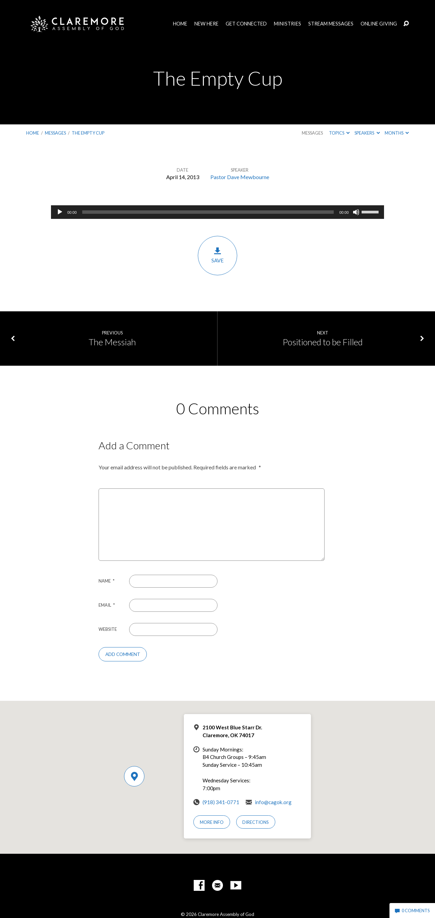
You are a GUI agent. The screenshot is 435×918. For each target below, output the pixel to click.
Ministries (287, 23)
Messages (55, 133)
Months (397, 133)
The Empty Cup (88, 133)
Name (107, 581)
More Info (212, 822)
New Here (206, 23)
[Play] (59, 212)
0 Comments (412, 910)
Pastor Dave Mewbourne (239, 177)
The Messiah (112, 342)
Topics (339, 133)
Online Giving (379, 23)
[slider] (208, 212)
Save (217, 255)
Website (108, 629)
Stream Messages (330, 23)
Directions (255, 822)
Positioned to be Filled (323, 342)
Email (107, 605)
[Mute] (356, 212)
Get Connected (246, 23)
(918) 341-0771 (221, 802)
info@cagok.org (273, 802)
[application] (217, 212)
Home (180, 23)
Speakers (367, 133)
